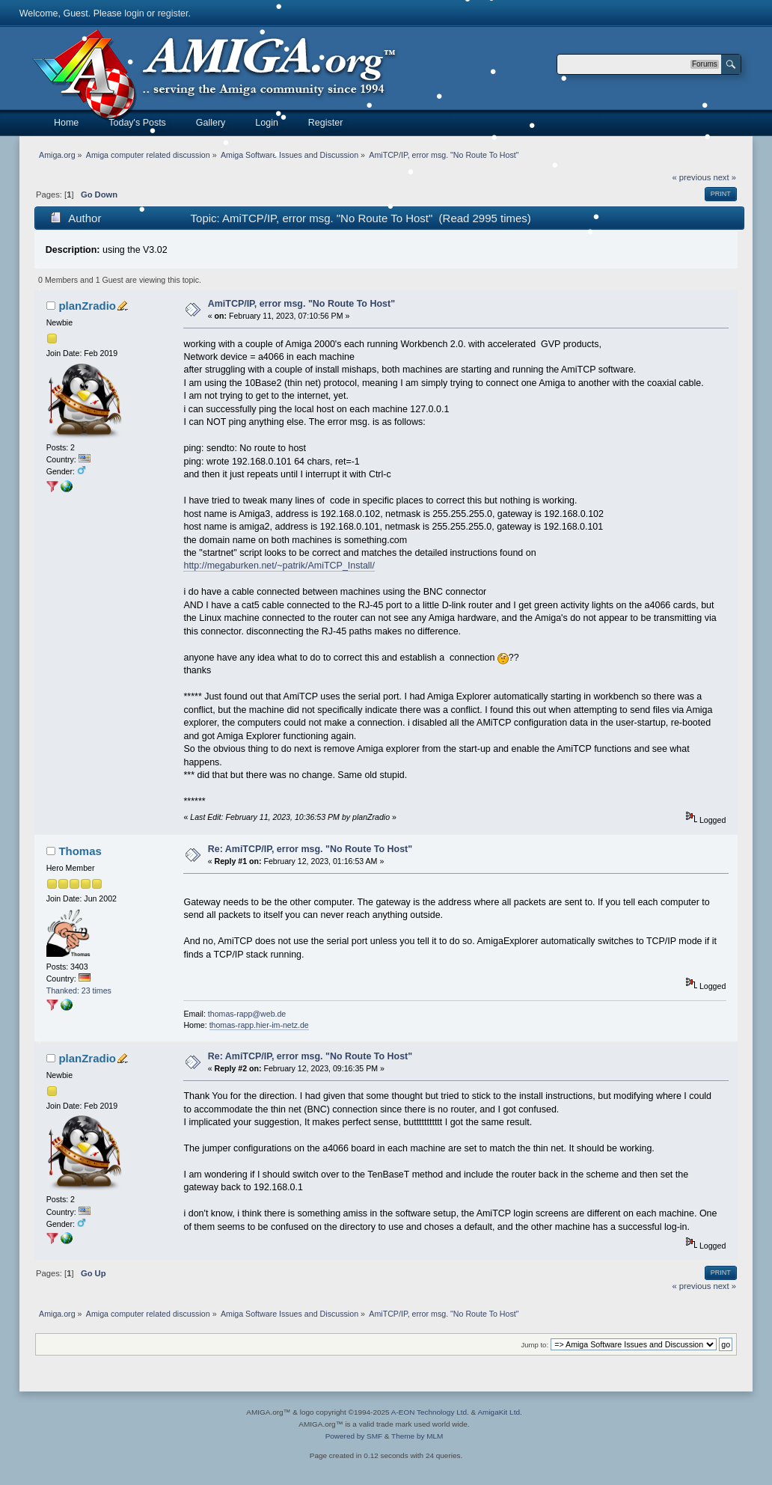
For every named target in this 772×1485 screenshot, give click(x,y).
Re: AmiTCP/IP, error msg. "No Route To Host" (310, 849)
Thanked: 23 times (78, 990)
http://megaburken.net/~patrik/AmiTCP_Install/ (278, 565)
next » (724, 177)
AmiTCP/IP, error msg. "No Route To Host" (301, 303)
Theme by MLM (417, 1436)
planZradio (87, 305)
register (173, 13)
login (134, 13)
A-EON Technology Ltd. (430, 1412)
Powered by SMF (353, 1436)
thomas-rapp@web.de (247, 1013)
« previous (692, 177)
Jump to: (535, 1345)
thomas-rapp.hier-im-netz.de (259, 1024)
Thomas (79, 851)
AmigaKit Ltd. (499, 1412)
